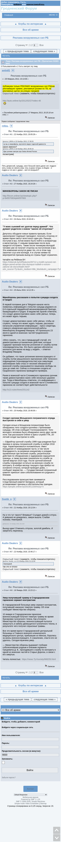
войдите (18, 4)
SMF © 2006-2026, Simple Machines (30, 801)
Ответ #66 (8, 508)
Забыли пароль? (9, 777)
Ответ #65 (8, 411)
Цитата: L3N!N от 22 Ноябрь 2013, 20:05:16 (18, 149)
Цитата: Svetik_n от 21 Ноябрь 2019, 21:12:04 (19, 561)
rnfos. (5, 126)
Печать (6, 56)
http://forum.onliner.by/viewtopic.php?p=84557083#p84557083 (20, 197)
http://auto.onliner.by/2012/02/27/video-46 (22, 101)
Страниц (22, 45)
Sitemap (43, 804)
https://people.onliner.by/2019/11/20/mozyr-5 (23, 486)
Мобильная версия (30, 797)
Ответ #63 (8, 219)
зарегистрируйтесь (35, 4)
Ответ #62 (8, 184)
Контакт (30, 789)
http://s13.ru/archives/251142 (16, 389)
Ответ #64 (8, 290)
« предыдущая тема (17, 51)
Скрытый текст (11, 93)
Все (42, 45)
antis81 (6, 70)
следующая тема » (44, 51)
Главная (8, 15)
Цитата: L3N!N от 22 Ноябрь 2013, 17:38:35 (18, 141)
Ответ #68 (8, 590)
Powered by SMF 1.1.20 (30, 799)
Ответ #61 (8, 134)
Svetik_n (7, 499)
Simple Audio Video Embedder (27, 804)
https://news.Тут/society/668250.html (39, 659)
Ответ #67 (8, 552)
